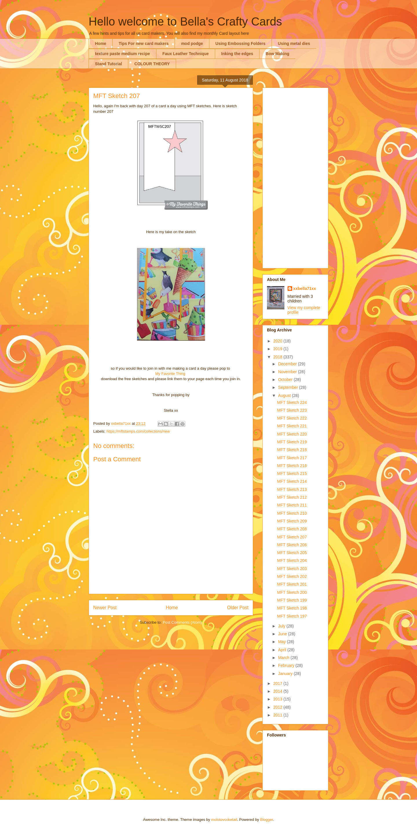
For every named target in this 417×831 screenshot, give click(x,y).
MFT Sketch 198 (292, 608)
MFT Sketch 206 (292, 544)
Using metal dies (294, 43)
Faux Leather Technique (185, 53)
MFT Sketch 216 (292, 465)
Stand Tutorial (108, 63)
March (284, 657)
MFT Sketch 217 (292, 458)
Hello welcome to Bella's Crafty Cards (185, 21)
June (283, 634)
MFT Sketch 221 (292, 426)
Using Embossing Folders (240, 43)
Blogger (266, 819)
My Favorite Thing (170, 373)
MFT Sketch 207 (292, 537)
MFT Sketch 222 (292, 418)
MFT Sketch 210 (292, 513)
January (286, 673)
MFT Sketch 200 (292, 592)
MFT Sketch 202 (292, 576)
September (288, 387)
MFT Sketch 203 (292, 568)
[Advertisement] (295, 177)
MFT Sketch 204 (292, 560)
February (286, 665)
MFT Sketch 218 (292, 449)
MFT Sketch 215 (292, 473)
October (286, 379)
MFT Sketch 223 (292, 410)
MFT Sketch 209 (292, 521)
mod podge (192, 43)
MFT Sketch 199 (292, 600)
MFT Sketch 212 (292, 497)
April (282, 649)
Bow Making (277, 53)
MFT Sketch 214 (292, 481)
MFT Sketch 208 (292, 529)
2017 (278, 683)
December (288, 364)
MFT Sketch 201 (292, 584)
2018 (278, 357)
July (282, 626)
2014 (278, 691)
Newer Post (105, 607)
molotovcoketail (224, 819)
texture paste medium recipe (122, 53)
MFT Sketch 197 (292, 616)
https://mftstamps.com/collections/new (138, 431)
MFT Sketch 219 (292, 442)
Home (100, 43)
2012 (278, 707)
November (288, 371)
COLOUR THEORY (152, 63)
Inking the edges (237, 53)
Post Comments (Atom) (182, 622)
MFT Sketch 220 (292, 434)
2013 (278, 699)
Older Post (237, 607)
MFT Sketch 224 (292, 402)
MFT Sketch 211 (292, 505)
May (282, 641)
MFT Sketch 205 (292, 552)
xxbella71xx (304, 288)
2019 (278, 348)
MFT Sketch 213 (292, 489)
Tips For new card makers (144, 43)
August (285, 395)
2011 (278, 715)
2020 (278, 341)
